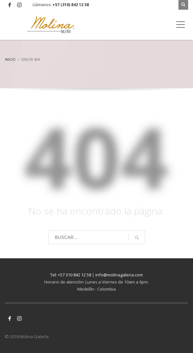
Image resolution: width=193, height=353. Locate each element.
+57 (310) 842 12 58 (70, 4)
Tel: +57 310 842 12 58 (70, 275)
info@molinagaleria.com (119, 275)
